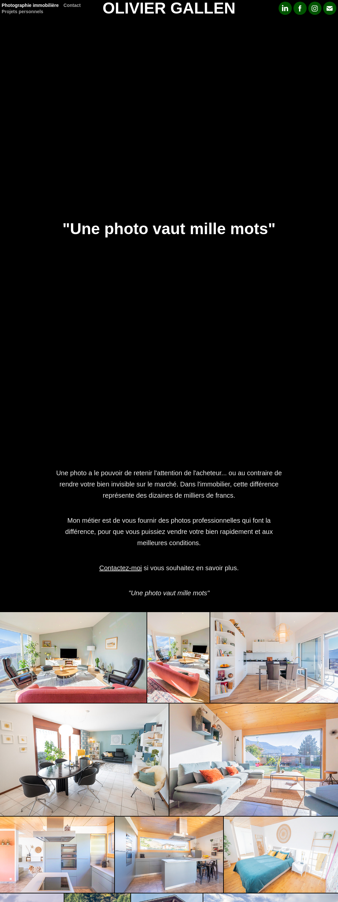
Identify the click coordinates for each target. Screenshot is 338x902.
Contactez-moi (120, 568)
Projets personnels (22, 11)
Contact (72, 5)
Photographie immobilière (30, 5)
